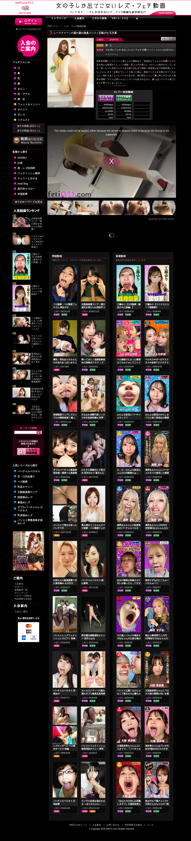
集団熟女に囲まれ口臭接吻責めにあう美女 (36, 358)
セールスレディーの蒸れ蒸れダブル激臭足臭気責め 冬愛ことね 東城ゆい (93, 693)
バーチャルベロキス (29, 471)
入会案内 (19, 584)
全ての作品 (28, 126)
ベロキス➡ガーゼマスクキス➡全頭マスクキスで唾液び (37, 241)
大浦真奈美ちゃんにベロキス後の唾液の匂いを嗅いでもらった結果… (157, 693)
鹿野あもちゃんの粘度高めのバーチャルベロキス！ (129, 528)
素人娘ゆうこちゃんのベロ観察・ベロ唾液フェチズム (93, 528)
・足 (108, 45)
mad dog (23, 183)
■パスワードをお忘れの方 (28, 29)
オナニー (23, 109)
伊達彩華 (23, 194)
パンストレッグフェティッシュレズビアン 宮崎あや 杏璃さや (65, 638)
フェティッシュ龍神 (29, 173)
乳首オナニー (25, 486)
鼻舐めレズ (24, 502)
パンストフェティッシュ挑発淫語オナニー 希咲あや (93, 749)
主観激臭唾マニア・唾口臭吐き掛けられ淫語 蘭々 (36, 223)
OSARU (22, 157)
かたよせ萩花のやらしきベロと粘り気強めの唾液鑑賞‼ (36, 376)
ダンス (21, 114)
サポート (19, 587)
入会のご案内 (21, 611)
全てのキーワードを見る (28, 201)
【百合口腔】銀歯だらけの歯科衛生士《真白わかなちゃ (36, 413)
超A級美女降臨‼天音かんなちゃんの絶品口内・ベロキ (37, 394)
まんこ (21, 88)
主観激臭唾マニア (28, 492)
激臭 (123, 50)
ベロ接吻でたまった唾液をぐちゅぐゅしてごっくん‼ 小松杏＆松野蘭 (129, 362)
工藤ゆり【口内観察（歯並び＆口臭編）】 (36, 258)
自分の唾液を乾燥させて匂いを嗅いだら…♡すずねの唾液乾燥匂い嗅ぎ (129, 583)
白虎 (20, 162)
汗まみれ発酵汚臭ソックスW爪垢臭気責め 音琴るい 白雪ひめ (93, 417)
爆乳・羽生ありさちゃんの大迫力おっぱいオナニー (65, 362)
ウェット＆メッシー (29, 104)
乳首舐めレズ (25, 515)
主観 (107, 50)
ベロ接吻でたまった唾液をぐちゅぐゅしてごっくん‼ (36, 323)
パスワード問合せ (23, 596)
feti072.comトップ (78, 825)
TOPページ (52, 26)
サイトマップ (21, 593)
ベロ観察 (23, 481)
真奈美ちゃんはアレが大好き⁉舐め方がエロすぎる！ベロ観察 (157, 749)
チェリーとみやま (28, 178)
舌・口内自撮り (26, 476)
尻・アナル (24, 94)
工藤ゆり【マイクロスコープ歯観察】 (36, 290)
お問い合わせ (112, 825)
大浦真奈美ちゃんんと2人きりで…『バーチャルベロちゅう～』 (129, 749)
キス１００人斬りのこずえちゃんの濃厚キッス (36, 341)
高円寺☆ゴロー (26, 188)
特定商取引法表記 (23, 599)
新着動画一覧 (21, 590)
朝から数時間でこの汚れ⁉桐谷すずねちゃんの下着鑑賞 (156, 638)
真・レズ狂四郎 (26, 168)
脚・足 (21, 99)
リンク (150, 825)
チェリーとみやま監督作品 (160, 50)
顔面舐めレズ (25, 497)
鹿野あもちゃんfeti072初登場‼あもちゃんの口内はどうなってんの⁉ (156, 528)
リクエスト (24, 119)
